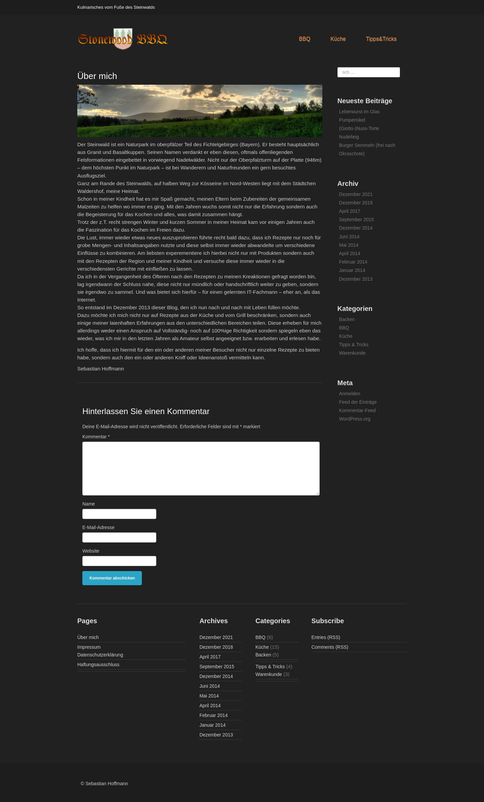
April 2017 (349, 211)
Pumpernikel (352, 120)
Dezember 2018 (356, 202)
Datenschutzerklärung (100, 654)
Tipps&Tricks (381, 39)
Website (90, 551)
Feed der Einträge (358, 402)
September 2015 (356, 219)
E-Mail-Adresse (98, 527)
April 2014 (349, 253)
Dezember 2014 (356, 228)
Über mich (88, 637)
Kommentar (96, 436)
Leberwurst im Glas (359, 111)
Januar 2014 (352, 270)
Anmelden (349, 393)
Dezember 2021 (356, 194)
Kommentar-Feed (357, 410)
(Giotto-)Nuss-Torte (359, 128)
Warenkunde (352, 353)
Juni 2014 (349, 236)
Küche (338, 39)
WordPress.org (354, 419)
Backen (347, 319)
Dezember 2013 (356, 279)
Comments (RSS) (330, 647)
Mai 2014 (349, 245)
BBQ (305, 39)
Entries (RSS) (326, 637)
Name (88, 504)
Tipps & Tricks (353, 344)
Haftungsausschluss (98, 664)
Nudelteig (349, 136)
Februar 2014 (353, 262)
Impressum (88, 647)
